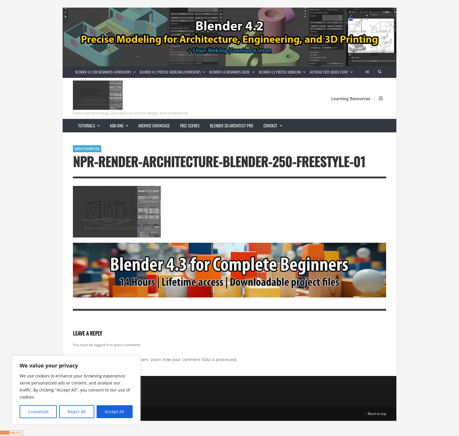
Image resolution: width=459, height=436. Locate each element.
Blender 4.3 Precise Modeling (283, 71)
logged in (101, 344)
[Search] (380, 72)
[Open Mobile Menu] (381, 98)
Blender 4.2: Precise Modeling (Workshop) (173, 71)
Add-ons (121, 125)
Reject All (77, 411)
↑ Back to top (375, 413)
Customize (38, 411)
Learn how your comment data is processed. (193, 359)
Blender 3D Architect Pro (231, 125)
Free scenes (190, 125)
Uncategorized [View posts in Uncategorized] (87, 148)
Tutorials (91, 125)
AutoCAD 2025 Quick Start (332, 71)
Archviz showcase (154, 125)
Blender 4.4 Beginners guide (232, 71)
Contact (275, 125)
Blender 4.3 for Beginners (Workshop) (106, 71)
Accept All (114, 411)
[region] (76, 390)
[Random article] (367, 72)
